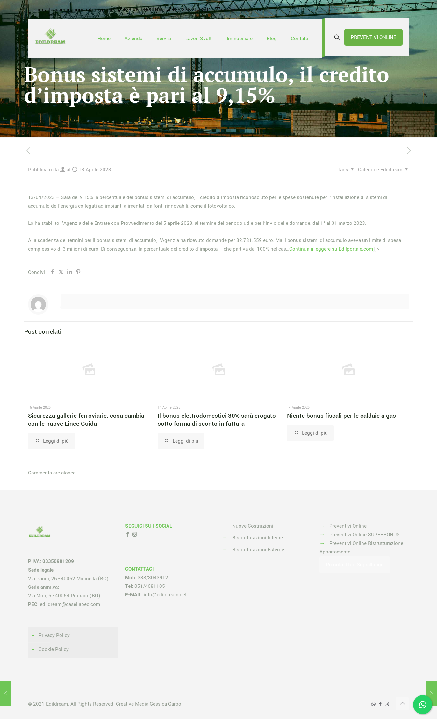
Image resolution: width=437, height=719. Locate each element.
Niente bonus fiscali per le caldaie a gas (341, 415)
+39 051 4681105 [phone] (143, 9)
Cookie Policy (54, 649)
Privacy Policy (54, 635)
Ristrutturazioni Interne (257, 537)
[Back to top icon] (402, 703)
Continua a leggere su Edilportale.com (331, 249)
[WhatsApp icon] (383, 10)
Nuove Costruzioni (252, 526)
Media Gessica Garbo (158, 704)
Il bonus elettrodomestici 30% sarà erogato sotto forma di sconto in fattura (217, 419)
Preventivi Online (348, 526)
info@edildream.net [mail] (242, 9)
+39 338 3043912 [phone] (192, 9)
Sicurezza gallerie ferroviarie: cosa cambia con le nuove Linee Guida (86, 419)
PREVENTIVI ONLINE (373, 37)
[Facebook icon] (391, 10)
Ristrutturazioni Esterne (258, 549)
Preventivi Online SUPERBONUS (364, 534)
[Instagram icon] (399, 10)
